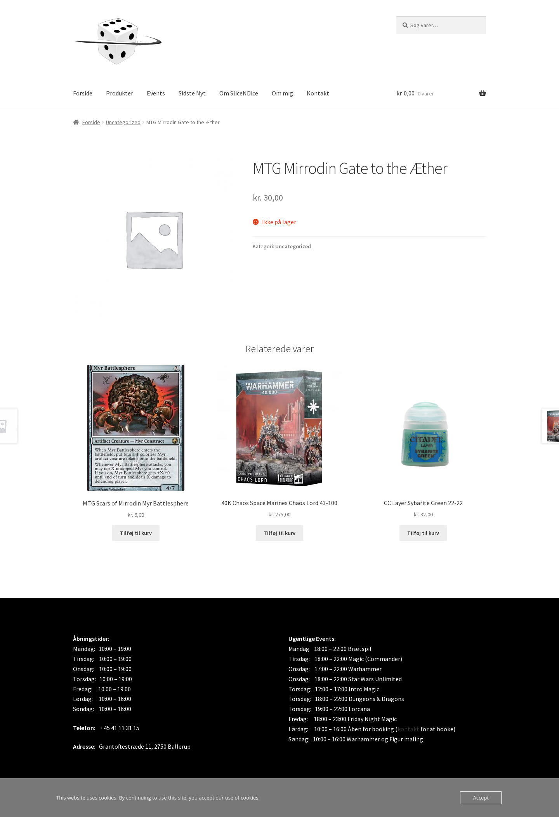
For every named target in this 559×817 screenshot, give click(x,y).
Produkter (119, 93)
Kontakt (318, 93)
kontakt (408, 729)
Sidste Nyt (192, 93)
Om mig (282, 93)
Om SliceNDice (238, 93)
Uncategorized (123, 122)
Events (156, 93)
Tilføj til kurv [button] (136, 533)
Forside (82, 93)
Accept (481, 797)
